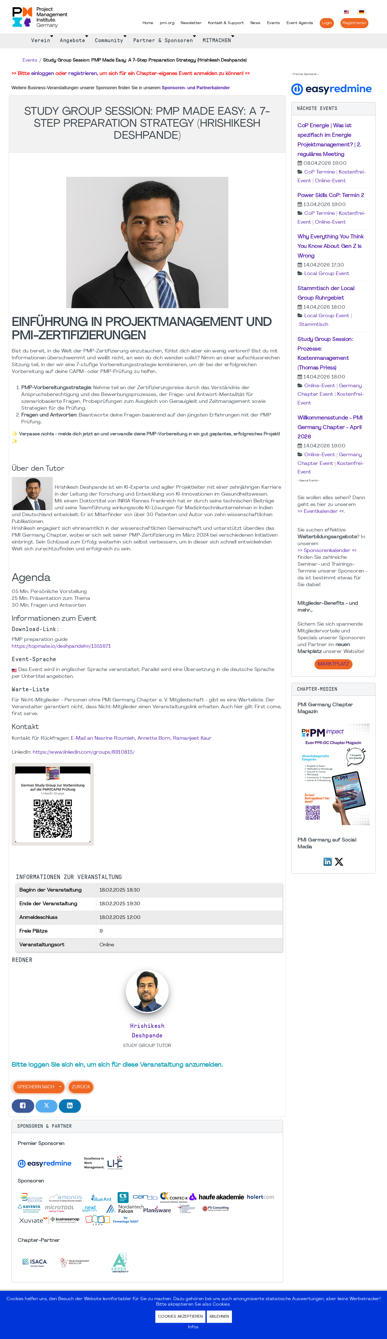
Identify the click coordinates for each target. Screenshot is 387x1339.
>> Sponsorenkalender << (327, 550)
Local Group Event (327, 273)
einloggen (42, 73)
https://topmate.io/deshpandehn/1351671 (61, 646)
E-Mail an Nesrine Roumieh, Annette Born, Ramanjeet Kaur (141, 738)
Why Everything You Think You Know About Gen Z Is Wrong (330, 246)
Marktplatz (333, 664)
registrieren (82, 73)
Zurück (81, 1087)
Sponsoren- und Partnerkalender (196, 87)
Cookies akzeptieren (180, 1317)
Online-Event (330, 181)
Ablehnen (219, 1317)
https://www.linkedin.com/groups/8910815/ (84, 752)
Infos (193, 1327)
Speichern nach (35, 1087)
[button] (147, 1126)
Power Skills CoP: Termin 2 (331, 195)
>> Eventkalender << (321, 511)
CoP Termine (319, 172)
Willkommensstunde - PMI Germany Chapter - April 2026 (330, 427)
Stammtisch (313, 324)
